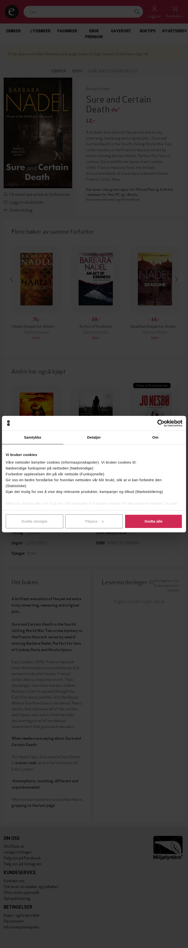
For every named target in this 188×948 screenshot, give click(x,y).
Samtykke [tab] (32, 437)
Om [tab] (155, 437)
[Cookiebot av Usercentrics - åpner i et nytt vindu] (161, 423)
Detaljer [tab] (94, 437)
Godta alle (153, 521)
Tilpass (94, 521)
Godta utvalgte (34, 521)
